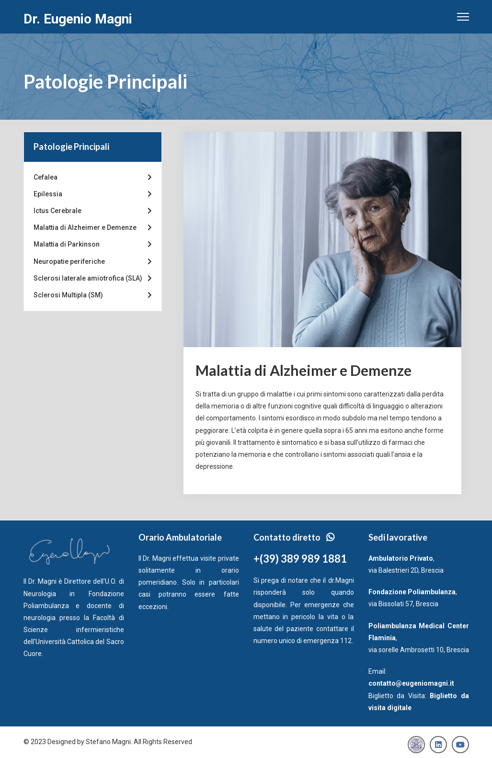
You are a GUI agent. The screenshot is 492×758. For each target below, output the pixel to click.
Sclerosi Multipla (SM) (93, 295)
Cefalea (93, 177)
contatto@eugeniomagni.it (411, 683)
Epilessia (93, 194)
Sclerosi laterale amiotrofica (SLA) (93, 278)
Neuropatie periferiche (93, 262)
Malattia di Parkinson (93, 244)
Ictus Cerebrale (93, 211)
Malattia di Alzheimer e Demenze (93, 228)
